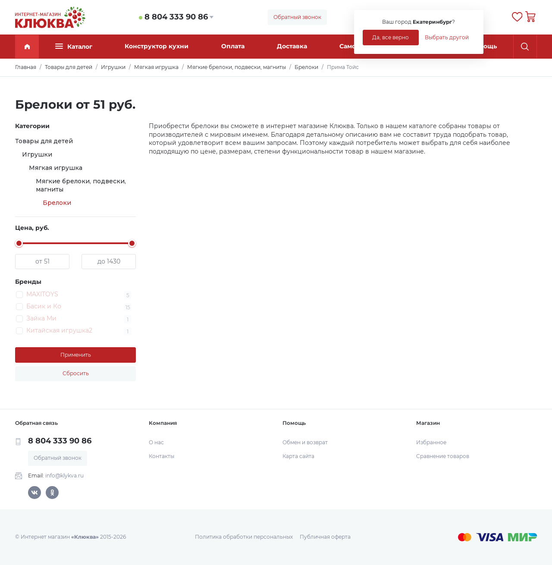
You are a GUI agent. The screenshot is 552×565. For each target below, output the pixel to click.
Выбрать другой (447, 37)
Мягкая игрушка (55, 168)
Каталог (73, 46)
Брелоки (57, 203)
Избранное (431, 442)
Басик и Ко (43, 306)
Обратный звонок (297, 17)
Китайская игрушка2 (59, 330)
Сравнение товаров (442, 456)
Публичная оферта (325, 537)
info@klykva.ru (64, 475)
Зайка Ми (41, 318)
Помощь (483, 46)
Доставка (292, 46)
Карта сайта (298, 456)
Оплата (233, 46)
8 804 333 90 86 (176, 17)
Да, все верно (390, 37)
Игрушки (37, 154)
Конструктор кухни (156, 46)
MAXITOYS (42, 294)
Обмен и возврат (305, 442)
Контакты (161, 456)
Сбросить (76, 373)
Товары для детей (44, 141)
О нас (156, 442)
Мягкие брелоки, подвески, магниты (81, 185)
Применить (75, 355)
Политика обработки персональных (244, 537)
